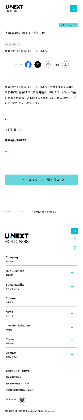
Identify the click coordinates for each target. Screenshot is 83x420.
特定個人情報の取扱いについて (20, 389)
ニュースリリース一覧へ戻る (39, 180)
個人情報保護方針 (14, 377)
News (21, 211)
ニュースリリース (68, 24)
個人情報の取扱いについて (18, 383)
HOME (7, 211)
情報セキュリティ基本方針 (18, 371)
